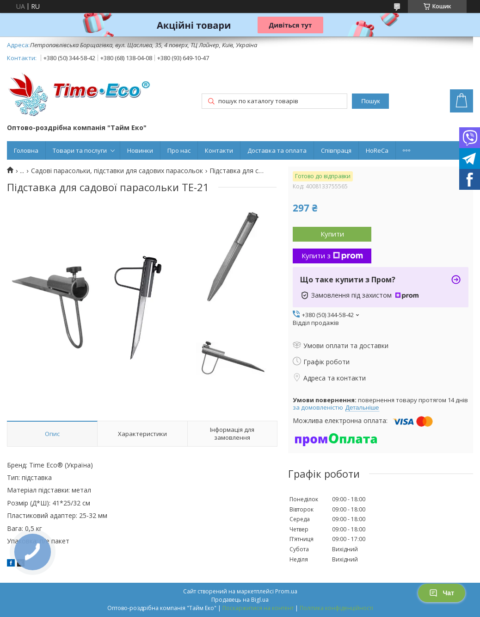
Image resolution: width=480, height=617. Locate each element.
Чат (441, 593)
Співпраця (336, 150)
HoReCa (377, 150)
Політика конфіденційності (336, 608)
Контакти (219, 150)
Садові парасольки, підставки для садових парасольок (117, 171)
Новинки (140, 150)
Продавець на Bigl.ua (240, 600)
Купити (332, 233)
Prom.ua (286, 591)
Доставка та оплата (277, 150)
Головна (26, 150)
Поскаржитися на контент (258, 608)
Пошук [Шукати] (370, 101)
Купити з (332, 255)
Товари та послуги (80, 150)
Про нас (179, 150)
